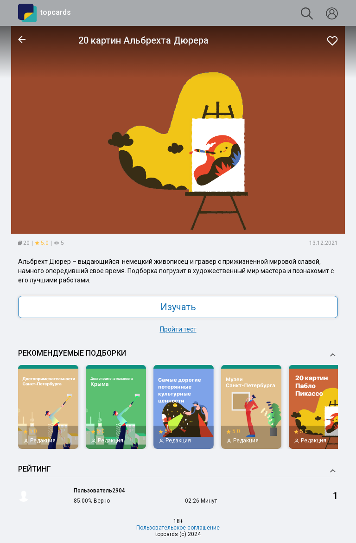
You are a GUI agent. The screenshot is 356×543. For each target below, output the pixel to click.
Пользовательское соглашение (178, 527)
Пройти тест (178, 329)
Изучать (178, 307)
